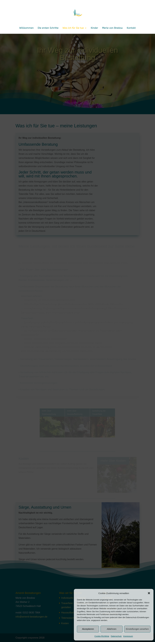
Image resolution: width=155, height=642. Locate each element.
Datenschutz (116, 636)
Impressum (128, 636)
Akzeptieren (88, 629)
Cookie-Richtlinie (101, 636)
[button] (148, 593)
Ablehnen (111, 629)
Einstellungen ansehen (137, 629)
